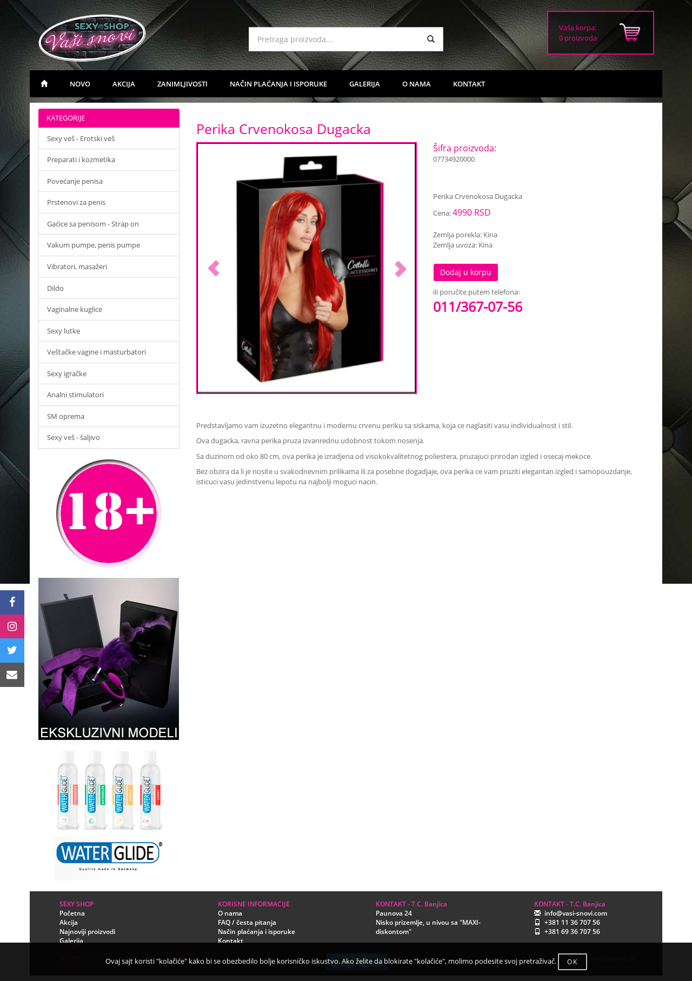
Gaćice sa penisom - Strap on (93, 224)
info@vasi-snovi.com (575, 913)
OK (572, 961)
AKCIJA (123, 84)
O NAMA (416, 84)
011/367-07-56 (477, 306)
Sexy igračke (66, 373)
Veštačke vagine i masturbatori (96, 352)
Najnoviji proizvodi (87, 931)
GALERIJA (364, 84)
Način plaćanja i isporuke (256, 931)
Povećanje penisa (75, 181)
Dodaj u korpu (465, 272)
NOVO (80, 84)
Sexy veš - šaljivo (73, 437)
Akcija (68, 922)
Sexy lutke (63, 331)
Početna (72, 913)
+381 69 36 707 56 (572, 931)
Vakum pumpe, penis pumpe (93, 245)
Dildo (55, 288)
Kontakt (230, 940)
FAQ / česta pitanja (247, 922)
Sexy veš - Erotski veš (81, 138)
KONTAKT (469, 84)
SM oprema (65, 416)
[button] (213, 268)
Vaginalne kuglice (74, 309)
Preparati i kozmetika (81, 159)
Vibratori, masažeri (77, 266)
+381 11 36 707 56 (572, 922)
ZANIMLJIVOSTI (182, 84)
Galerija (71, 940)
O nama (230, 913)
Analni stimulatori (75, 394)
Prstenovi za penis (76, 202)
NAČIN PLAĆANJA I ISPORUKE (278, 84)
